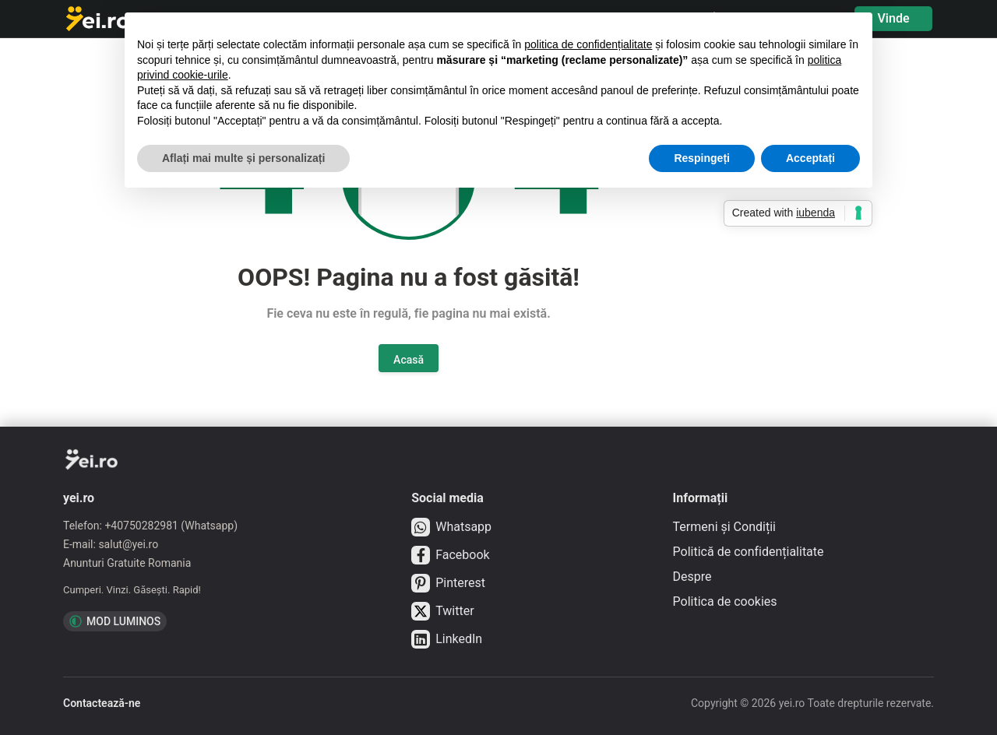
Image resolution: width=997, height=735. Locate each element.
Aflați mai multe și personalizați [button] (243, 158)
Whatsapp (451, 527)
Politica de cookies (725, 601)
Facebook (450, 555)
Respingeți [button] (702, 158)
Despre (692, 576)
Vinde (893, 18)
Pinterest (448, 583)
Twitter (442, 611)
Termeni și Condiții (724, 526)
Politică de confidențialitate (748, 551)
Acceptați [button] (810, 158)
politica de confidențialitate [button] (588, 44)
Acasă (408, 359)
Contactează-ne (101, 703)
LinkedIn (446, 639)
